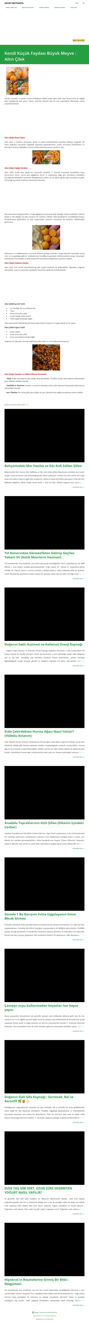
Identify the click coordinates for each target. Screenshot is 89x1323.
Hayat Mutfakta (14, 3)
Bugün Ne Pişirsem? (27, 7)
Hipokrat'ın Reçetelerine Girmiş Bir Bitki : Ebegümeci (37, 1281)
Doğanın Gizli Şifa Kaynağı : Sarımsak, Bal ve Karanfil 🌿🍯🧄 (39, 1099)
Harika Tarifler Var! (10, 7)
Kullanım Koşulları (58, 7)
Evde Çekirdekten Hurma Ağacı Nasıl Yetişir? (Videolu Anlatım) (39, 733)
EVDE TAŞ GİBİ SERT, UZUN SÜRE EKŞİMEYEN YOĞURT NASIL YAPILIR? (38, 1190)
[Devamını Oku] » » (78, 487)
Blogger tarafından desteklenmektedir (44, 1312)
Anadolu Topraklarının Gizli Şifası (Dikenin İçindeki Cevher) (44, 825)
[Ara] (77, 3)
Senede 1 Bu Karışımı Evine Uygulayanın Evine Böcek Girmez (40, 916)
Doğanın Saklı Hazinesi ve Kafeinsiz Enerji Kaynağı (43, 644)
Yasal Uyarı (72, 7)
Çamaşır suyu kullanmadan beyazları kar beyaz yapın (41, 1007)
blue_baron (42, 1315)
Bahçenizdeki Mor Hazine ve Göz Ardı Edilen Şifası (43, 466)
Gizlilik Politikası (43, 7)
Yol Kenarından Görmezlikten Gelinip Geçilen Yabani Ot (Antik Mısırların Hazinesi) (39, 555)
